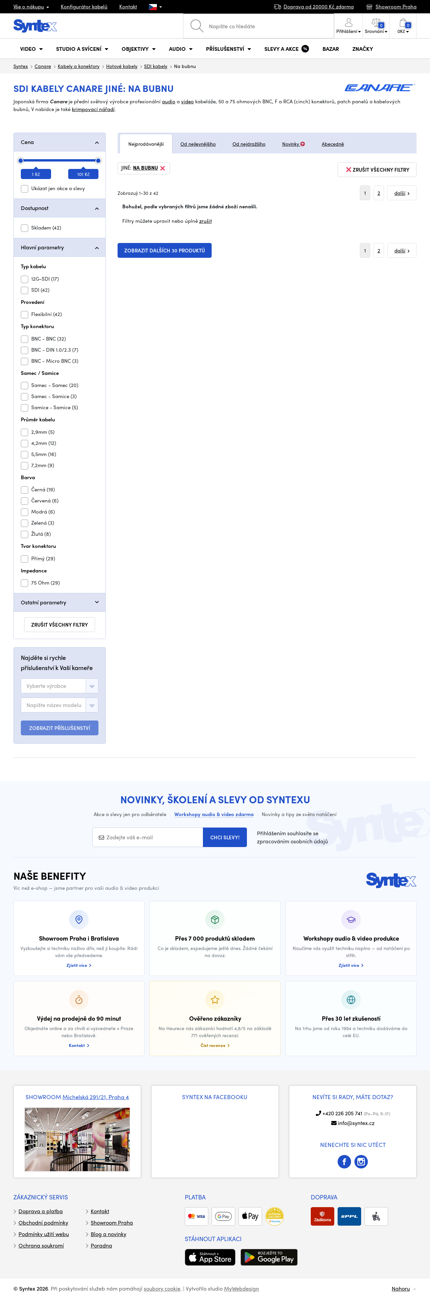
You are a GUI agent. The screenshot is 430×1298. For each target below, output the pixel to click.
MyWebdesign (241, 1288)
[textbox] (46, 686)
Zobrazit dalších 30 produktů (164, 250)
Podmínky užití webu (43, 1234)
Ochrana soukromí (41, 1245)
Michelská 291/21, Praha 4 (95, 1097)
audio (168, 101)
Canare (43, 66)
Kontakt (128, 6)
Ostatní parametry (43, 602)
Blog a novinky (108, 1234)
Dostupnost (34, 208)
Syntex (20, 66)
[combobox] (59, 685)
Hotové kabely (121, 66)
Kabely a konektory (78, 66)
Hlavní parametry (42, 247)
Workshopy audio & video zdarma (214, 814)
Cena (27, 142)
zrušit (205, 220)
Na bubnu (149, 168)
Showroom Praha (112, 1222)
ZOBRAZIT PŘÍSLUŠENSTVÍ (59, 728)
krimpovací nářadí (93, 109)
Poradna (101, 1245)
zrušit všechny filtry (59, 624)
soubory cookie (162, 1288)
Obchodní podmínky (43, 1222)
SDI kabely (155, 66)
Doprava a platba (40, 1211)
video (187, 101)
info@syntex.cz (356, 1123)
